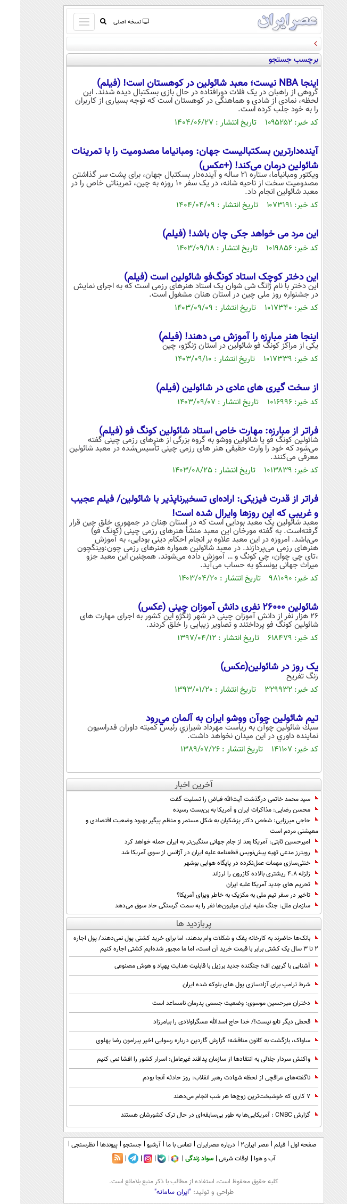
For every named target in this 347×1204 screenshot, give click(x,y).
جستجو (112, 1145)
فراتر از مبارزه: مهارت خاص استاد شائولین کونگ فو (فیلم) (188, 431)
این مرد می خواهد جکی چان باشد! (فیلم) (220, 234)
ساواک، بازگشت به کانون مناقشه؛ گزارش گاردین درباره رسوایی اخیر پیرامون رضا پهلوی (187, 1040)
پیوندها (88, 1145)
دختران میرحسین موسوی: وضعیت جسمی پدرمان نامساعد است (215, 1003)
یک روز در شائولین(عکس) (249, 667)
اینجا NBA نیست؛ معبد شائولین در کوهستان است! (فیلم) (187, 83)
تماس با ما (158, 1145)
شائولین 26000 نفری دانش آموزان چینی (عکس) (208, 607)
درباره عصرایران (196, 1145)
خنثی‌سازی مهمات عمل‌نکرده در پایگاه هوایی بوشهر (230, 863)
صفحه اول (283, 1145)
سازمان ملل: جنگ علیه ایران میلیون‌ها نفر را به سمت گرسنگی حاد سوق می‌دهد (196, 906)
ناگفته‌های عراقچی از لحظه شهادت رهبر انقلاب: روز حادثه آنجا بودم (210, 1078)
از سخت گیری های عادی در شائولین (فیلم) (217, 388)
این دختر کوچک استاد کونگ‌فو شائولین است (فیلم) (201, 277)
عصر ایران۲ (234, 1145)
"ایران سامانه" (152, 1192)
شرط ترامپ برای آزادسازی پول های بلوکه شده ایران (230, 984)
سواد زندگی (179, 1159)
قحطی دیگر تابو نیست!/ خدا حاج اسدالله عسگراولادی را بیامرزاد (215, 1022)
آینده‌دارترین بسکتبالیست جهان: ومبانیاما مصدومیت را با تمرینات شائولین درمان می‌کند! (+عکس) (174, 158)
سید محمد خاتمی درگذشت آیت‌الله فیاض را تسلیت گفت (224, 799)
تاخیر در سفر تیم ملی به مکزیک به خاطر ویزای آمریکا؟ (227, 895)
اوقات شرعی (213, 1159)
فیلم (259, 1145)
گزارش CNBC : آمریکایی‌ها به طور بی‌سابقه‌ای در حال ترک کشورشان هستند (199, 1115)
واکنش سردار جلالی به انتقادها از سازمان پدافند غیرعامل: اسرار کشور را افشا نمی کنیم (187, 1059)
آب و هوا (244, 1159)
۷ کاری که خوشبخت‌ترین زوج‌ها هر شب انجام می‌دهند (225, 1096)
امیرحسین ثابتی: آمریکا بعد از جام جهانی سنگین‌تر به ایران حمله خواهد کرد (201, 842)
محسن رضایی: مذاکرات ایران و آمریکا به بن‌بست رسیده (225, 810)
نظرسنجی (63, 1145)
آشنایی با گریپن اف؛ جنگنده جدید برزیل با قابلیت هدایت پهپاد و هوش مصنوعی (196, 966)
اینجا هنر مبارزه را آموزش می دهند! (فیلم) (218, 337)
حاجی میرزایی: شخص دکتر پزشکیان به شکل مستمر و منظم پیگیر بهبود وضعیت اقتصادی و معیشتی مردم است (181, 826)
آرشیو (134, 1145)
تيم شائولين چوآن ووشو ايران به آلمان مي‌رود (212, 718)
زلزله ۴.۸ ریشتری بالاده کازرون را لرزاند (245, 874)
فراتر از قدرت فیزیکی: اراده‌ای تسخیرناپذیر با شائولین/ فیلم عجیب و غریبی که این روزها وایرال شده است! (174, 506)
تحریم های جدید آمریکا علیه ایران (252, 884)
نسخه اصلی (110, 22)
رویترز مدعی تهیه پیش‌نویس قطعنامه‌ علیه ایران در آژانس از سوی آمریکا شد (199, 852)
